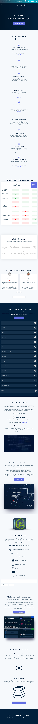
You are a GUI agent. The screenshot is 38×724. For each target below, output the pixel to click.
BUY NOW (31, 1)
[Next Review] (20, 292)
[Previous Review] (18, 292)
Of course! (4, 584)
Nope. (12, 584)
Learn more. (19, 54)
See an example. (25, 422)
